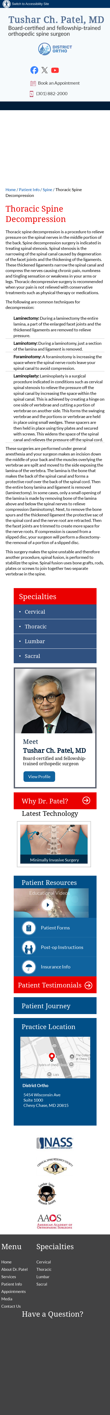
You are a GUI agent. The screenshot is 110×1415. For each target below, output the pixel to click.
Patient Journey (46, 1005)
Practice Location (48, 1026)
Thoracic (36, 626)
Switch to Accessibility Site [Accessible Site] (30, 4)
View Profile (39, 776)
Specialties (37, 596)
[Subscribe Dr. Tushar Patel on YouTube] (55, 70)
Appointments (13, 1291)
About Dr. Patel (14, 1269)
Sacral (32, 656)
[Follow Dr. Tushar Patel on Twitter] (45, 70)
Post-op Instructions (62, 947)
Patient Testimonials (50, 984)
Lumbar (35, 641)
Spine (48, 189)
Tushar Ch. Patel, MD (59, 756)
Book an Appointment (59, 83)
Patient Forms (55, 928)
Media (6, 1298)
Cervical (35, 611)
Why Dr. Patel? (45, 800)
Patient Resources (51, 898)
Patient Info (29, 189)
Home (11, 189)
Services (8, 1276)
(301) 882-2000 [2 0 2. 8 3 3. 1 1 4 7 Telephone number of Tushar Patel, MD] (52, 93)
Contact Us (11, 1306)
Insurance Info (55, 967)
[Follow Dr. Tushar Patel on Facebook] (34, 70)
